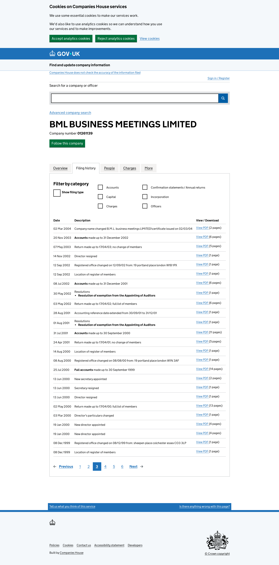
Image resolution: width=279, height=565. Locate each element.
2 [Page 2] (89, 466)
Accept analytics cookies (71, 38)
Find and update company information (79, 65)
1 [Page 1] (80, 466)
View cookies (150, 38)
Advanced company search (70, 112)
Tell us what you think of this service (72, 506)
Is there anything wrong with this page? (204, 506)
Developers (135, 545)
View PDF (202, 228)
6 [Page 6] (122, 466)
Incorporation (155, 197)
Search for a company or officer (73, 85)
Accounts (108, 188)
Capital (107, 197)
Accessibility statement (109, 545)
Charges (107, 207)
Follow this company (67, 143)
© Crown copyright (217, 553)
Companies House (71, 552)
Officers (151, 207)
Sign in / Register (219, 78)
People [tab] (109, 168)
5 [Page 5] (114, 466)
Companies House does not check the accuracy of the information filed (95, 72)
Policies (54, 545)
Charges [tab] (129, 168)
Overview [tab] (60, 168)
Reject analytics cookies (116, 38)
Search (223, 98)
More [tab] (149, 168)
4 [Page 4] (105, 466)
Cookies (68, 545)
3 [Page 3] (97, 466)
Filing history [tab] (86, 168)
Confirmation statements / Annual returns (173, 188)
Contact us (84, 545)
